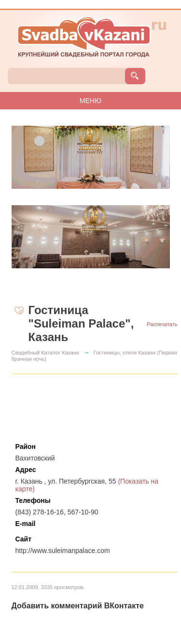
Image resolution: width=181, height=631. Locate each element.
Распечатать (162, 324)
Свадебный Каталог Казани (46, 352)
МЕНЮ (90, 101)
